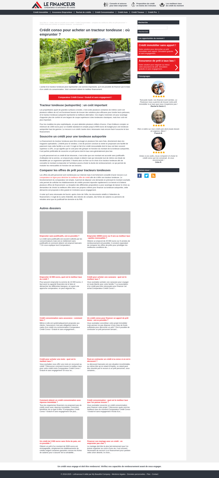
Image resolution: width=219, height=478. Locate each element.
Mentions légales (119, 474)
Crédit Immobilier (40, 12)
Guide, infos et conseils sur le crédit (62, 22)
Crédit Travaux (138, 12)
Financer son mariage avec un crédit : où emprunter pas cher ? (104, 442)
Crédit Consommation (104, 12)
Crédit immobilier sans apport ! (157, 45)
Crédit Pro (152, 12)
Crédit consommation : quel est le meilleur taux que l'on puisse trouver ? (107, 401)
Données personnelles (136, 474)
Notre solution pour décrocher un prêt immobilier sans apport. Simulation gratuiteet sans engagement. (156, 51)
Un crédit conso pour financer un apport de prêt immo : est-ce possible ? (107, 319)
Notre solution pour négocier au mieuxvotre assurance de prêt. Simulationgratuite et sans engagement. (154, 67)
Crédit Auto (123, 12)
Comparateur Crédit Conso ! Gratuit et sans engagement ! (85, 97)
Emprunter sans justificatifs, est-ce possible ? (59, 236)
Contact (155, 474)
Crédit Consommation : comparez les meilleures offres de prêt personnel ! (101, 22)
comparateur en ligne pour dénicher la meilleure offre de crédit (65, 177)
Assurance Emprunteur (62, 12)
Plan (148, 474)
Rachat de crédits (83, 12)
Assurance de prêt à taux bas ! (157, 60)
